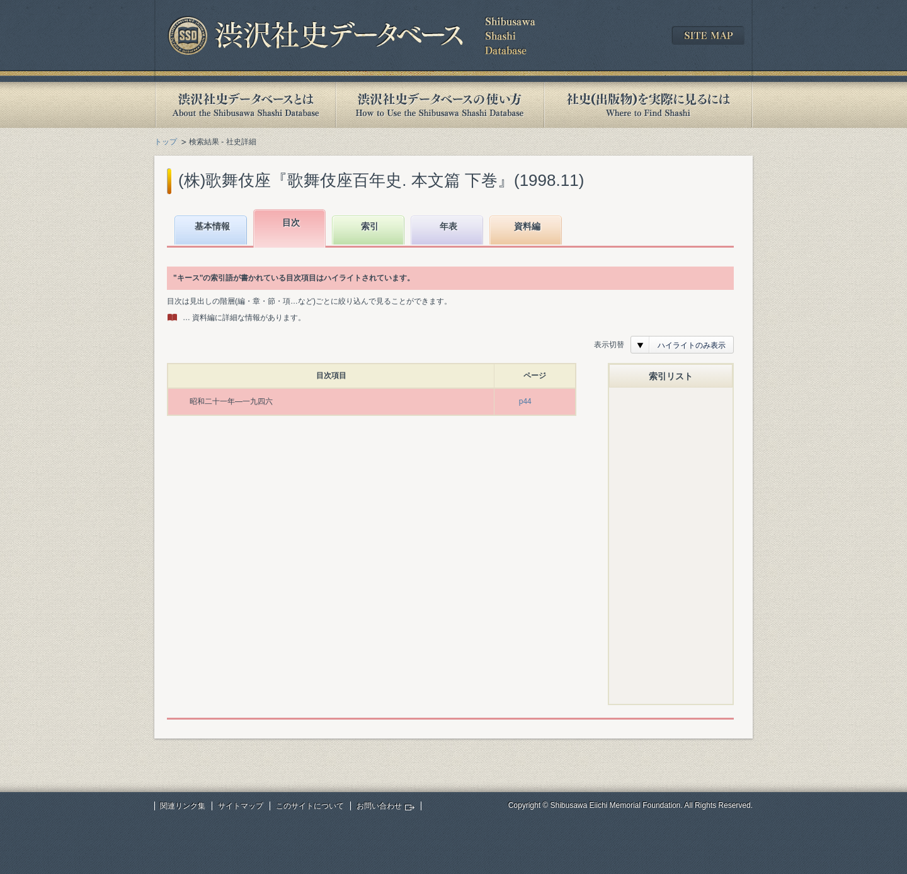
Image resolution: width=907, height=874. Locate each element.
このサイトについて (310, 806)
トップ (165, 141)
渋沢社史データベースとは (244, 105)
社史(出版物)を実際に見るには (648, 105)
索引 (370, 226)
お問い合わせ (379, 806)
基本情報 (212, 226)
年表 (448, 226)
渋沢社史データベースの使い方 (439, 105)
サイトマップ (240, 806)
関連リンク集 (182, 806)
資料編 (527, 226)
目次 (291, 222)
